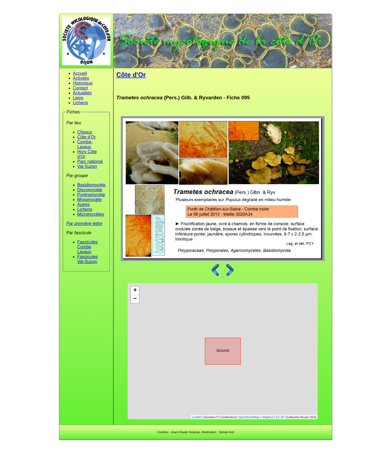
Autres (83, 204)
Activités (81, 78)
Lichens (80, 102)
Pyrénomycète (91, 194)
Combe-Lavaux (85, 144)
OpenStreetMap (248, 417)
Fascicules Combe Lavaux (87, 247)
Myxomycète (89, 199)
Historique (83, 83)
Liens (78, 97)
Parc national (90, 161)
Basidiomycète (91, 185)
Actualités (82, 93)
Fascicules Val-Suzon (87, 259)
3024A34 (218, 350)
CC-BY (280, 417)
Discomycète (89, 189)
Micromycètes (90, 214)
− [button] (135, 299)
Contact (80, 88)
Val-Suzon (87, 166)
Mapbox (268, 417)
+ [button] (135, 290)
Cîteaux (84, 132)
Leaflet (196, 417)
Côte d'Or (86, 137)
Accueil (80, 73)
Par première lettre (85, 223)
